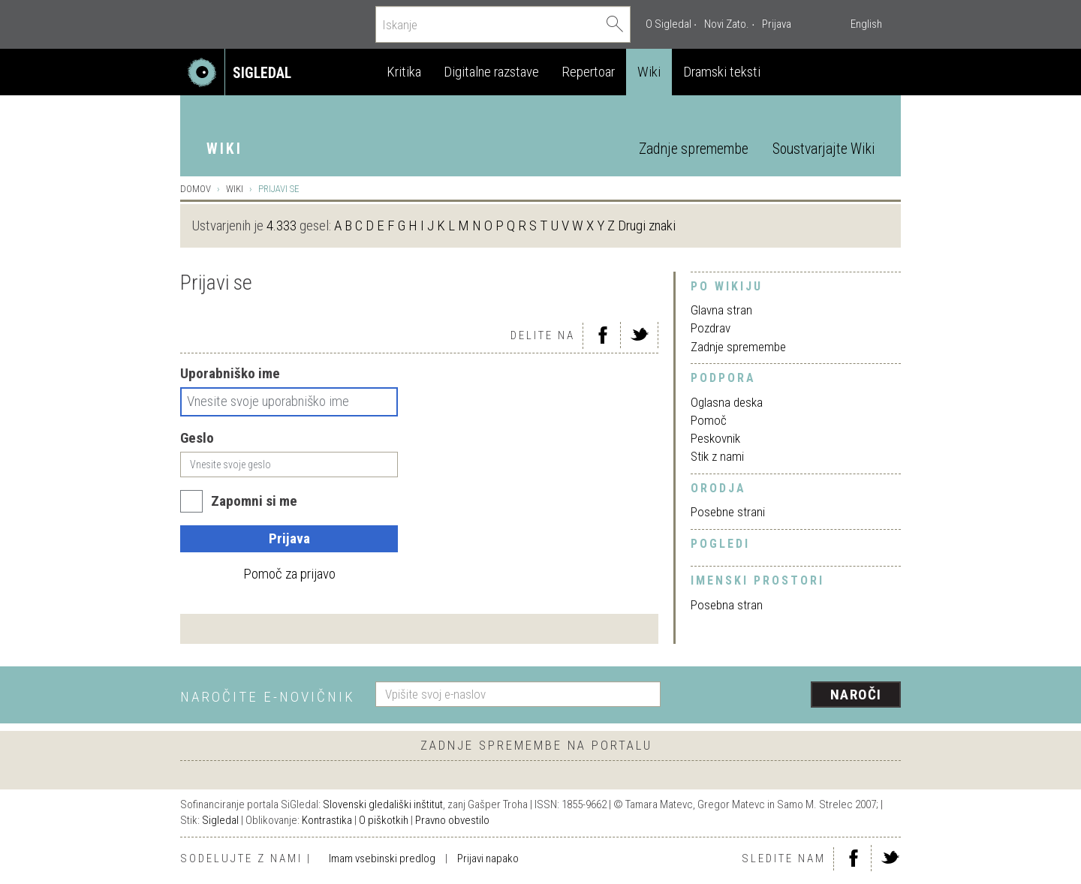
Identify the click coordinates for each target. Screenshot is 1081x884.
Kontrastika (327, 820)
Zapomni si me (254, 501)
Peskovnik (715, 438)
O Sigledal (668, 24)
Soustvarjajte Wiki (823, 149)
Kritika (404, 71)
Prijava (776, 24)
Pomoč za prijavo (289, 573)
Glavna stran (721, 309)
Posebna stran (727, 604)
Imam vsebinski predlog (382, 858)
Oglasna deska (727, 402)
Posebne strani (728, 511)
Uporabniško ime (230, 373)
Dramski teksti (721, 71)
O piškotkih (383, 820)
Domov (195, 188)
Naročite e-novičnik (267, 696)
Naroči (856, 694)
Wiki (649, 71)
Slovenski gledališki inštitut (383, 804)
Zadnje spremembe (693, 149)
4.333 (281, 225)
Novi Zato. (726, 24)
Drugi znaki (647, 225)
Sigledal (220, 820)
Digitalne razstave (491, 71)
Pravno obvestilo (452, 820)
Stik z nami (717, 456)
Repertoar (588, 71)
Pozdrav (710, 327)
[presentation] (790, 695)
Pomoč (709, 420)
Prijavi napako (488, 858)
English (866, 24)
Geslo (197, 438)
